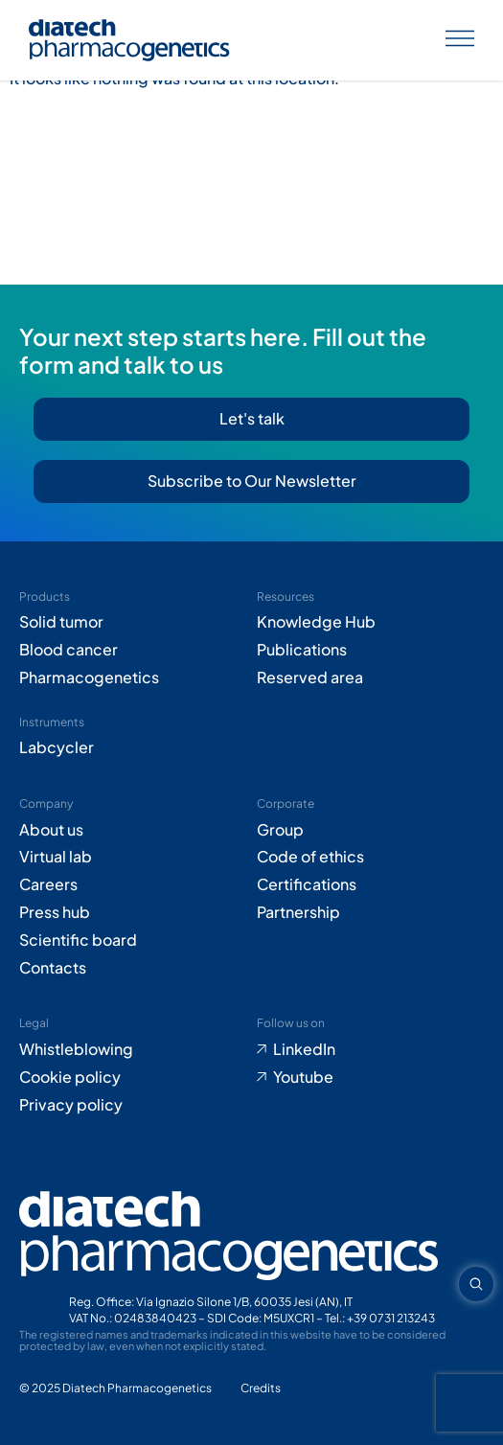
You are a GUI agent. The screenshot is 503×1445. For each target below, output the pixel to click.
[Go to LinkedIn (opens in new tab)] (371, 1050)
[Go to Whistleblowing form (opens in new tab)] (133, 1050)
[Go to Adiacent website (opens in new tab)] (260, 1389)
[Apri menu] (460, 41)
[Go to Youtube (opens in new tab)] (371, 1077)
